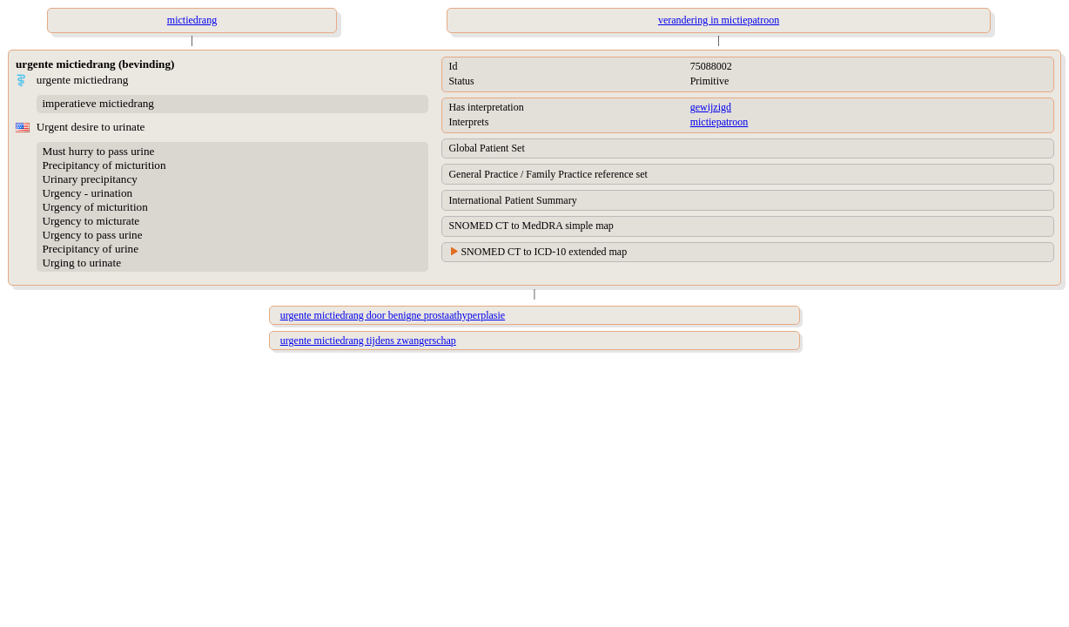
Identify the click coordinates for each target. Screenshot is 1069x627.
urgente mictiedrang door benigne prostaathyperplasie (392, 315)
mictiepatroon (719, 122)
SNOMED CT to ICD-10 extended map (544, 252)
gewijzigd (710, 107)
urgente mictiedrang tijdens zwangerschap (368, 340)
